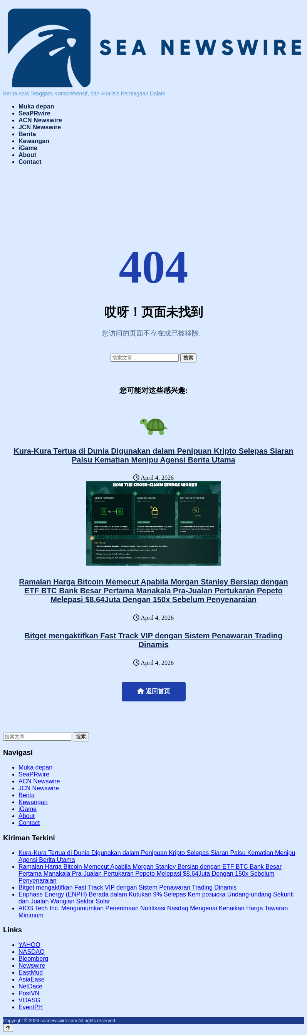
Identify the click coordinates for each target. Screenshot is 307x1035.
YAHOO (29, 945)
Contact (30, 162)
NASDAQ (31, 951)
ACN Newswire (40, 120)
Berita (27, 134)
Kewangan (33, 141)
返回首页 (153, 691)
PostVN (28, 993)
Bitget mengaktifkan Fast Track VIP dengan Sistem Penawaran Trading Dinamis (154, 640)
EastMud (30, 972)
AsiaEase (31, 979)
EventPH (30, 1007)
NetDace (30, 986)
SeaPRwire (34, 113)
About (27, 155)
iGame (27, 148)
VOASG (29, 1000)
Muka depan (36, 106)
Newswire (31, 965)
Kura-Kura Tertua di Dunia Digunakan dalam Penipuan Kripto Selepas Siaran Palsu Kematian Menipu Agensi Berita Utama (153, 455)
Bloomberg (33, 958)
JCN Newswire (39, 127)
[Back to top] (8, 1028)
